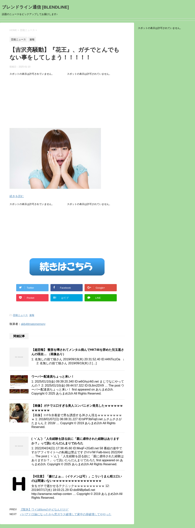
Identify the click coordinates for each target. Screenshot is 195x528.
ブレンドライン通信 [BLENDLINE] (35, 7)
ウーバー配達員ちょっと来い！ (52, 376)
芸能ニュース (20, 315)
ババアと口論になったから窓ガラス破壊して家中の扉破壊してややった (65, 514)
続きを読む (17, 196)
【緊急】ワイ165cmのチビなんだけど (44, 509)
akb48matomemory (33, 324)
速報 (31, 315)
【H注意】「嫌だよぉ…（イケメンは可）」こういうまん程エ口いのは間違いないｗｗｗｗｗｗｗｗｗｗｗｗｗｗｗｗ (76, 478)
